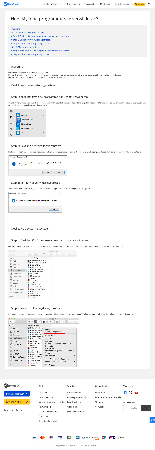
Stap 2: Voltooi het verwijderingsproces (31, 54)
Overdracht (90, 4)
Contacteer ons (46, 397)
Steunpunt (100, 392)
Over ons (43, 392)
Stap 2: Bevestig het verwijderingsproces (31, 39)
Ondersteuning (124, 4)
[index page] (11, 4)
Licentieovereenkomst (49, 411)
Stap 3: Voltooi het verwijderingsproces (31, 43)
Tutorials (71, 386)
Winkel (139, 4)
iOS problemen (74, 392)
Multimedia (105, 4)
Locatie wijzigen (74, 402)
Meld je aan (146, 408)
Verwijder (99, 406)
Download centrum (15, 393)
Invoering (15, 29)
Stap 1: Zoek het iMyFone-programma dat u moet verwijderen (41, 36)
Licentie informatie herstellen (108, 397)
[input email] (132, 408)
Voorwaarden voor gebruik (51, 402)
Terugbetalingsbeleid (48, 421)
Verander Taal (13, 410)
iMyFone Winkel (13, 401)
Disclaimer (44, 416)
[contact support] (152, 420)
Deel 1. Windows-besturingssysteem (28, 32)
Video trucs (72, 406)
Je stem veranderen (76, 411)
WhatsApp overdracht (77, 397)
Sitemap (99, 402)
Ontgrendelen (73, 4)
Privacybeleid (45, 406)
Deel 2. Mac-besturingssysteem (25, 47)
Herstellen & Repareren (51, 4)
